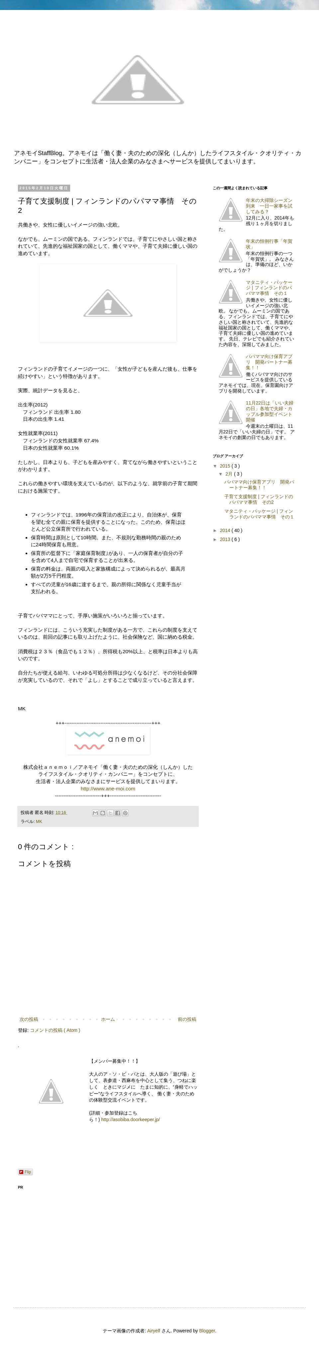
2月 (229, 474)
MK (39, 821)
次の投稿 (29, 1019)
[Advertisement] (108, 1239)
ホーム (108, 1019)
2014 (226, 530)
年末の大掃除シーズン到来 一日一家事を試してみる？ (269, 206)
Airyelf (153, 1330)
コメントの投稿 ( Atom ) (55, 1030)
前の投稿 (187, 1019)
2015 (226, 466)
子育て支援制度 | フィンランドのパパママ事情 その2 (258, 499)
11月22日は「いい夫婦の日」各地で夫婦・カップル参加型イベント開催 (269, 411)
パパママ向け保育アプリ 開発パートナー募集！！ (269, 362)
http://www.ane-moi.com (108, 788)
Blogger (207, 1330)
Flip (25, 1172)
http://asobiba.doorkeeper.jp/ (130, 1119)
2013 (226, 539)
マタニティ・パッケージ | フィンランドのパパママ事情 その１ (269, 288)
